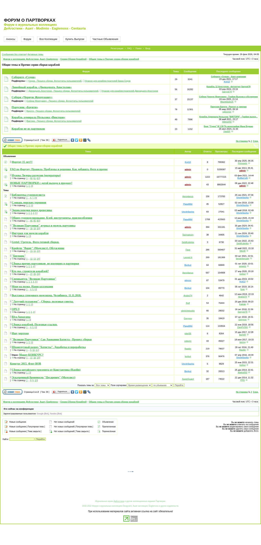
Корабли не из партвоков (28, 128)
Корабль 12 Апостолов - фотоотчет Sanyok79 (229, 87)
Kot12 (227, 81)
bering (243, 342)
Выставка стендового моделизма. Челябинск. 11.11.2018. (46, 295)
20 (38, 228)
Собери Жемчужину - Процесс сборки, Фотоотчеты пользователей (60, 101)
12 (31, 259)
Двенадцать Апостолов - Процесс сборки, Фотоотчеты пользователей (63, 91)
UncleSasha (242, 197)
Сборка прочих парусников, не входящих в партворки (45, 263)
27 (31, 274)
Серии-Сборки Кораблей (73, 59)
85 (34, 221)
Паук (188, 249)
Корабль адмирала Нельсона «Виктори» (38, 117)
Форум (27, 39)
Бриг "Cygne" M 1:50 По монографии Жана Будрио (228, 126)
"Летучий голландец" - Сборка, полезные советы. (43, 301)
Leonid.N (188, 257)
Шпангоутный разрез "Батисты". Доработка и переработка (49, 347)
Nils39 (243, 251)
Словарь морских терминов (29, 202)
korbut (243, 274)
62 (38, 178)
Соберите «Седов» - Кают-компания (228, 77)
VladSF (226, 131)
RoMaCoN (242, 178)
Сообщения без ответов (14, 54)
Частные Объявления (105, 39)
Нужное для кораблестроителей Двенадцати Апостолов (130, 91)
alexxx (188, 280)
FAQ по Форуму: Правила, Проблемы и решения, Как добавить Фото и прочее (59, 169)
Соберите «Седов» (24, 77)
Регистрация (117, 48)
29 (38, 274)
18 (31, 228)
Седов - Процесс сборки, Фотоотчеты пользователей (54, 81)
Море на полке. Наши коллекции (32, 286)
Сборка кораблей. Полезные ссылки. (35, 324)
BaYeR (242, 334)
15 (38, 251)
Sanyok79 (227, 92)
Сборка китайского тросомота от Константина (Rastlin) (46, 369)
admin (188, 169)
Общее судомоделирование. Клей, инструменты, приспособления (52, 217)
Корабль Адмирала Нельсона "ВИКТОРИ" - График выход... (228, 117)
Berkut (187, 265)
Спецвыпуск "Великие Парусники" (34, 278)
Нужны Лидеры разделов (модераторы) (36, 175)
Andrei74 (188, 295)
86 (38, 221)
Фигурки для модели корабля (30, 233)
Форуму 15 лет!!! (22, 162)
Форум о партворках (29, 20)
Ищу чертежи (20, 333)
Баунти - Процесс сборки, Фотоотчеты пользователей (53, 111)
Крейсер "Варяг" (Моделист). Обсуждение (38, 248)
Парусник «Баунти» (25, 107)
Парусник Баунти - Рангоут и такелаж (228, 107)
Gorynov (188, 318)
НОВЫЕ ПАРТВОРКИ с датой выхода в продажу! (41, 183)
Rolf (188, 303)
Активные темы (35, 54)
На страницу (242, 141)
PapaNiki (187, 204)
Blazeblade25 (227, 102)
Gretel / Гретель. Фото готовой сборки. (35, 242)
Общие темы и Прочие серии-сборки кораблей (114, 59)
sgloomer (227, 112)
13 (31, 251)
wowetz (242, 266)
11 (37, 350)
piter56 (188, 333)
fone (242, 289)
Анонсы (10, 39)
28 (34, 274)
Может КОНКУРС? (31, 354)
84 (31, 221)
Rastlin (188, 348)
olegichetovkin (188, 310)
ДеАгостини (119, 501)
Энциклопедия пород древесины (32, 210)
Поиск (138, 48)
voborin (187, 341)
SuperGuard (188, 379)
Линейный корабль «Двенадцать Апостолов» (42, 87)
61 (34, 178)
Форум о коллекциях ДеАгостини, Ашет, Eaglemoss (30, 59)
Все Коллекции (48, 39)
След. (255, 141)
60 (31, 178)
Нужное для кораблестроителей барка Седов (108, 81)
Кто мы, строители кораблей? (30, 271)
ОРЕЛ (15, 309)
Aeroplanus (187, 196)
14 (34, 251)
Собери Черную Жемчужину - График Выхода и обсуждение (228, 97)
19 (34, 228)
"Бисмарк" (19, 255)
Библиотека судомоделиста (28, 194)
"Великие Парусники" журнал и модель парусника (43, 225)
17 (31, 358)
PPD (242, 380)
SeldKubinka (188, 242)
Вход (147, 48)
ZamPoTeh (242, 327)
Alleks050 (227, 122)
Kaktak (242, 304)
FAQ (129, 48)
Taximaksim (187, 235)
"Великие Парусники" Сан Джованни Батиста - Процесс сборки (52, 339)
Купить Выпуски (74, 39)
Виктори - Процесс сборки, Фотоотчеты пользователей (54, 121)
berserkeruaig (242, 258)
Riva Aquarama (21, 316)
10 (33, 350)
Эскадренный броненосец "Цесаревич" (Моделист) (43, 377)
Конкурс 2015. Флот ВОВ (25, 363)
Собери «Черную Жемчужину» (32, 97)
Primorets (242, 163)
